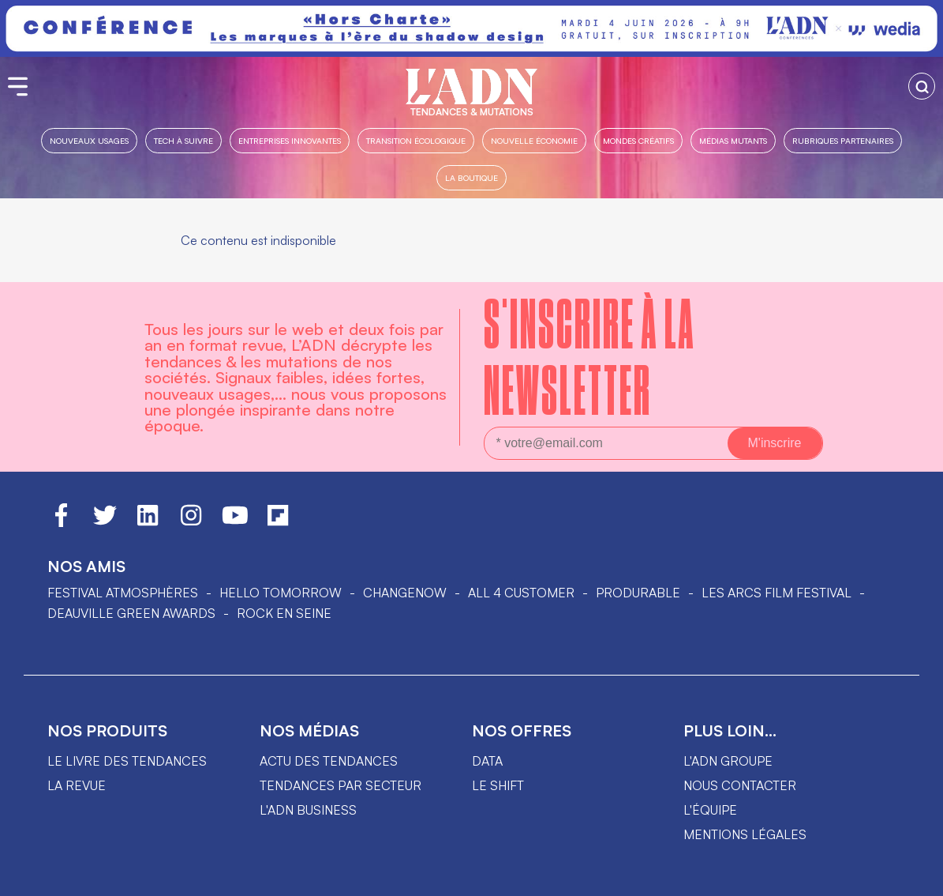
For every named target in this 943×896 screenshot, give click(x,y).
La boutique (471, 177)
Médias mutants (733, 140)
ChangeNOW (405, 592)
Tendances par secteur (340, 785)
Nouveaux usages (89, 140)
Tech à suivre (183, 140)
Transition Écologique (416, 140)
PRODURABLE (638, 592)
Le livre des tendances (127, 761)
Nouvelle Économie (534, 140)
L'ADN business (308, 810)
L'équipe (710, 810)
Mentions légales (744, 834)
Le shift (498, 785)
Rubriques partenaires (842, 140)
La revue (76, 785)
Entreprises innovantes (289, 140)
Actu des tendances (329, 761)
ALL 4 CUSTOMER (521, 592)
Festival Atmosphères (122, 592)
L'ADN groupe (728, 761)
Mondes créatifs (638, 140)
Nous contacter (739, 785)
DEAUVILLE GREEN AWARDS (131, 613)
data (487, 761)
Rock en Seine (284, 613)
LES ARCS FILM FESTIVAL (776, 592)
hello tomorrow (280, 592)
